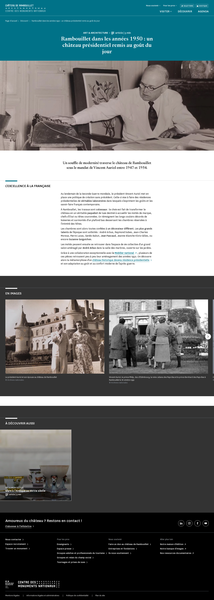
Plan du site (100, 595)
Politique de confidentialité (77, 595)
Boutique (202, 6)
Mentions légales (12, 595)
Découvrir (185, 11)
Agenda (203, 11)
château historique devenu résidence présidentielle (121, 260)
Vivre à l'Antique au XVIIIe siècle (25, 491)
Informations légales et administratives (42, 595)
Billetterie (187, 6)
